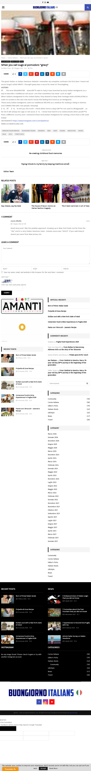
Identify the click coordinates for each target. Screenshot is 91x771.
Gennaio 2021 (53, 541)
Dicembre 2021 (53, 503)
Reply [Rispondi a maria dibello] (88, 221)
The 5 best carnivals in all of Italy (75, 206)
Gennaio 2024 (53, 469)
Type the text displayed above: (13, 285)
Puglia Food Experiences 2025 (67, 342)
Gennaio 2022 (53, 500)
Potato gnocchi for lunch (78, 355)
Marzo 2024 (52, 462)
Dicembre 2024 (53, 455)
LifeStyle (51, 413)
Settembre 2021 (54, 514)
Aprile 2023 (52, 475)
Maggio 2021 (52, 527)
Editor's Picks (15, 61)
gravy (55, 131)
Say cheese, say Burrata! (11, 206)
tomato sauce (19, 134)
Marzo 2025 (52, 451)
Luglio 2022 (52, 482)
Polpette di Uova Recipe (25, 368)
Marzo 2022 (52, 493)
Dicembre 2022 (53, 479)
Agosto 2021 (52, 517)
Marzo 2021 (52, 534)
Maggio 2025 (52, 448)
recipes (80, 131)
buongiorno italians (28, 131)
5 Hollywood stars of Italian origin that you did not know (75, 597)
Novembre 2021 (54, 507)
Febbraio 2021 (53, 538)
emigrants (41, 131)
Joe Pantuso (52, 360)
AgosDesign (73, 713)
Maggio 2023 (52, 472)
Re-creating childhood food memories (45, 153)
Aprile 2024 (52, 458)
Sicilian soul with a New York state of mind (64, 317)
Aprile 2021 (52, 531)
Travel (50, 420)
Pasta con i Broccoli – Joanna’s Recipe (62, 327)
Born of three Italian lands (26, 355)
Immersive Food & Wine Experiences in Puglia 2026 (26, 396)
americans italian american (10, 131)
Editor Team (7, 68)
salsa (4, 134)
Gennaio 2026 (53, 437)
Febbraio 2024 (53, 465)
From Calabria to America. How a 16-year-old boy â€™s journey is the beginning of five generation (67, 362)
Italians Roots (53, 409)
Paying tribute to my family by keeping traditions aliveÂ (45, 164)
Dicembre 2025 (53, 441)
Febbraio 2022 (53, 496)
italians (62, 131)
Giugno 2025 (52, 444)
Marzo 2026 (52, 434)
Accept (43, 768)
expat (48, 131)
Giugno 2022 (52, 486)
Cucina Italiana (6, 61)
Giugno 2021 (52, 524)
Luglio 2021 (52, 521)
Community (52, 399)
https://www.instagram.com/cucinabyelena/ (30, 121)
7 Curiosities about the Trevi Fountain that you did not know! (74, 610)
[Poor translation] (11, 728)
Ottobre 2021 (53, 510)
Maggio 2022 (52, 489)
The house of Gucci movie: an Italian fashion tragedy (43, 207)
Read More (53, 768)
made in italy (71, 131)
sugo (10, 134)
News (21, 61)
